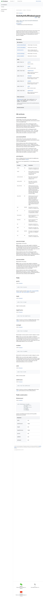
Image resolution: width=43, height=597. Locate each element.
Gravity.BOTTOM (35, 290)
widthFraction (30, 90)
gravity (29, 62)
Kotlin (36, 17)
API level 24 (20, 283)
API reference (4, 4)
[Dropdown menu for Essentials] (15, 1)
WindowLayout (19, 99)
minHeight (29, 75)
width (29, 86)
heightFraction (30, 70)
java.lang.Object (18, 23)
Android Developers (19, 10)
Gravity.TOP (29, 290)
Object (21, 21)
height (29, 66)
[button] (6, 11)
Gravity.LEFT (18, 292)
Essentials (12, 1)
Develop (24, 10)
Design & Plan (20, 1)
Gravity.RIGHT (26, 292)
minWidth (29, 81)
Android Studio (38, 1)
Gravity (27, 159)
